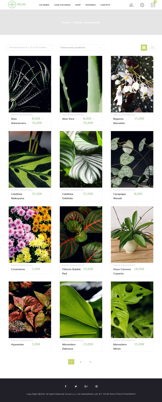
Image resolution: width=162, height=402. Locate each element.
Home (66, 22)
